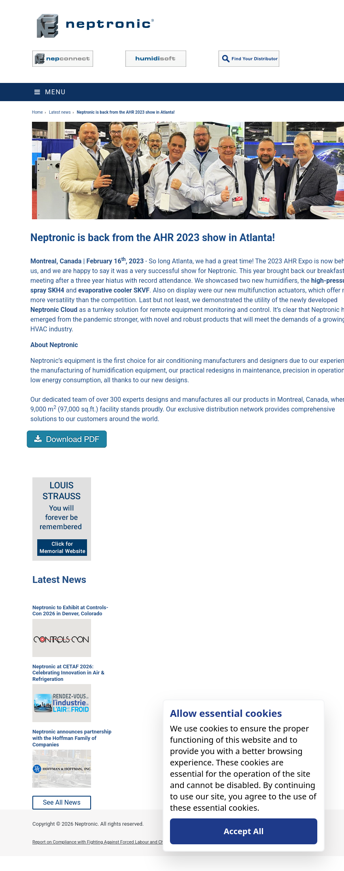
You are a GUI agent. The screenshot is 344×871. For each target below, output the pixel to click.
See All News (62, 802)
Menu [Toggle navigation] (50, 92)
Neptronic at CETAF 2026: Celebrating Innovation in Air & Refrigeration (68, 672)
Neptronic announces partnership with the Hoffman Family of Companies (71, 738)
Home (37, 112)
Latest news (60, 112)
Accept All (244, 831)
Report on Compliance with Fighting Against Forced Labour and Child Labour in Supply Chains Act (128, 842)
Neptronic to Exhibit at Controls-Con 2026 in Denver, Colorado (70, 610)
